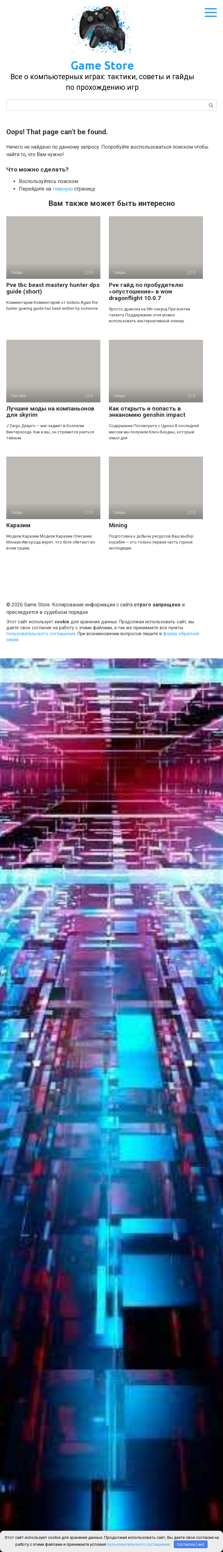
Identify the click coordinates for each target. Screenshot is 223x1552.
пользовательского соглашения (40, 633)
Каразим (18, 525)
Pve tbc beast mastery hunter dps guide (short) (52, 288)
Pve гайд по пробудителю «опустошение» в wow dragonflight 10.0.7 (146, 291)
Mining (118, 525)
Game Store (102, 65)
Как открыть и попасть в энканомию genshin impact (147, 412)
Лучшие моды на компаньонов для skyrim (50, 412)
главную (62, 189)
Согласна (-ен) (190, 1544)
